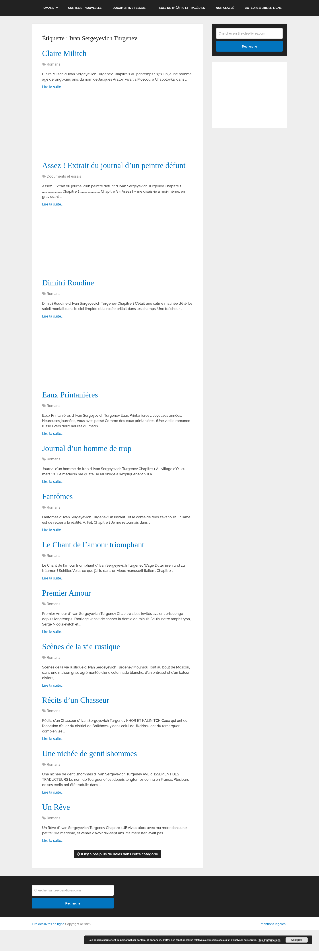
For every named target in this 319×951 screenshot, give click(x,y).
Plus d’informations (269, 940)
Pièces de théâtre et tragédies (181, 8)
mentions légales (273, 945)
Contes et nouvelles (84, 8)
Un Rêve (57, 827)
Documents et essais (129, 8)
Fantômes (58, 512)
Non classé (225, 8)
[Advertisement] (117, 128)
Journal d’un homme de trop (90, 463)
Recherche (249, 46)
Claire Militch (65, 53)
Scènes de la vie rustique (83, 664)
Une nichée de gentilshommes (92, 773)
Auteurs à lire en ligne (263, 8)
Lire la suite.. (52, 87)
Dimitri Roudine (69, 296)
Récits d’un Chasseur (78, 719)
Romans (48, 8)
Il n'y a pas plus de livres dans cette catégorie (117, 875)
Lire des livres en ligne (48, 945)
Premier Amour (68, 610)
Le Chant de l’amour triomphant (96, 561)
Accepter (296, 939)
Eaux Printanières (72, 409)
